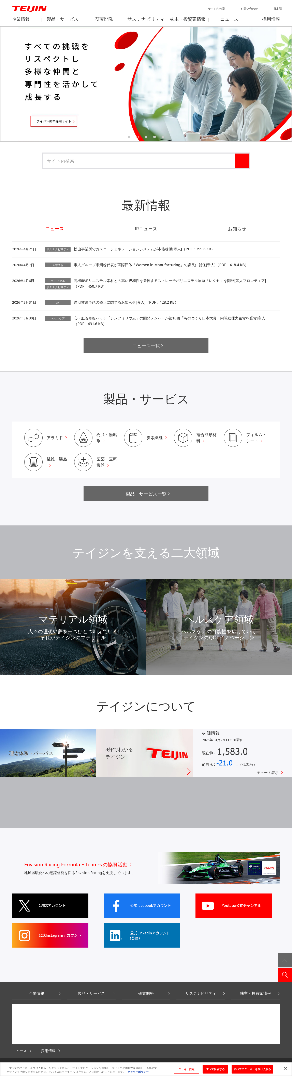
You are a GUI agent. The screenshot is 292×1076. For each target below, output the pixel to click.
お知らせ (237, 229)
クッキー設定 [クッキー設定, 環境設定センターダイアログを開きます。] (186, 1069)
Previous (15, 83)
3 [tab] (146, 137)
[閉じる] (285, 1068)
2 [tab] (137, 137)
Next (276, 83)
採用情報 (48, 1050)
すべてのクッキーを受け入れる (252, 1069)
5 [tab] (163, 137)
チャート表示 (268, 772)
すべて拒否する (215, 1069)
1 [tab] (129, 137)
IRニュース (146, 229)
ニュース (54, 229)
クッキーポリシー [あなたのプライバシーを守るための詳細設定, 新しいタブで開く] (138, 1072)
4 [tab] (154, 137)
